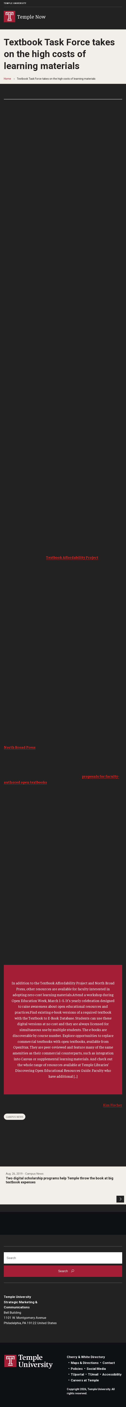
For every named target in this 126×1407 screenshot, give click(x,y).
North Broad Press (20, 747)
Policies (77, 1369)
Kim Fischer (112, 1105)
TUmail (93, 1374)
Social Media (96, 1369)
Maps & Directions (85, 1363)
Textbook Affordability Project (72, 557)
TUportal (77, 1374)
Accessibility (112, 1374)
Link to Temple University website (28, 1361)
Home (7, 78)
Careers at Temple (85, 1380)
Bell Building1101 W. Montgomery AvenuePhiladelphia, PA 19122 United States (30, 1318)
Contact (109, 1363)
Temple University (15, 3)
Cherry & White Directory (86, 1357)
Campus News (14, 1116)
